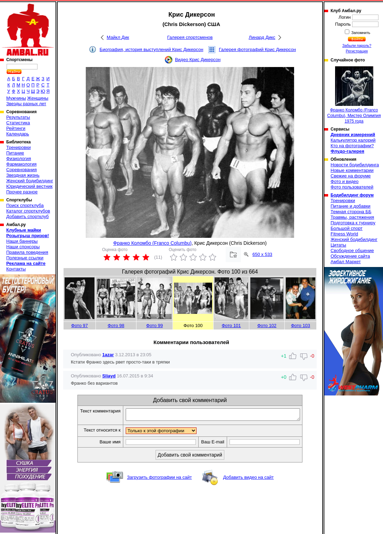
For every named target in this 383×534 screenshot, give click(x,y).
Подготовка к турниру (353, 222)
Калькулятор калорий (353, 140)
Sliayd (109, 375)
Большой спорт (347, 228)
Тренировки (18, 147)
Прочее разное (22, 191)
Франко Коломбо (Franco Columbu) (152, 243)
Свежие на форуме (351, 175)
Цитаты (338, 245)
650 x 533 (262, 254)
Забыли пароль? (357, 45)
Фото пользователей (352, 187)
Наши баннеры (22, 241)
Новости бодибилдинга (355, 164)
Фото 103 (300, 325)
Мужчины (16, 98)
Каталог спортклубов (28, 211)
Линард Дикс (262, 37)
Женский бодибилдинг (29, 180)
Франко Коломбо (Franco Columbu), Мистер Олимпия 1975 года (354, 95)
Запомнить (360, 33)
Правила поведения (27, 252)
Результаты (18, 117)
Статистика (18, 122)
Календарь (17, 133)
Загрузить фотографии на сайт (159, 479)
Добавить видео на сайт (248, 479)
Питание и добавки (350, 206)
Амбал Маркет (346, 261)
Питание (15, 153)
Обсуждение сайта (350, 256)
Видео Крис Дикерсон (197, 59)
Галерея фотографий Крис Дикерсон (257, 49)
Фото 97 (79, 325)
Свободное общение (352, 250)
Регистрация (357, 51)
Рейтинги (15, 128)
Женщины (37, 98)
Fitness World (344, 233)
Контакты (16, 269)
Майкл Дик (118, 37)
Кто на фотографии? (352, 145)
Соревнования (21, 169)
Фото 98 (116, 325)
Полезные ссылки (24, 257)
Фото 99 (154, 325)
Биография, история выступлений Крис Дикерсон (151, 49)
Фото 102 (266, 325)
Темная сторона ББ (351, 211)
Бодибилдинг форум (352, 195)
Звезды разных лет (26, 103)
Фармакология (21, 164)
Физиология (18, 158)
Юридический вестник (29, 186)
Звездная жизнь (23, 175)
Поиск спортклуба (25, 205)
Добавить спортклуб (27, 216)
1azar (108, 354)
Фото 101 (231, 325)
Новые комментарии (352, 170)
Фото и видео (345, 181)
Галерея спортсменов (190, 37)
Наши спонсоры (23, 246)
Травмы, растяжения (352, 217)
